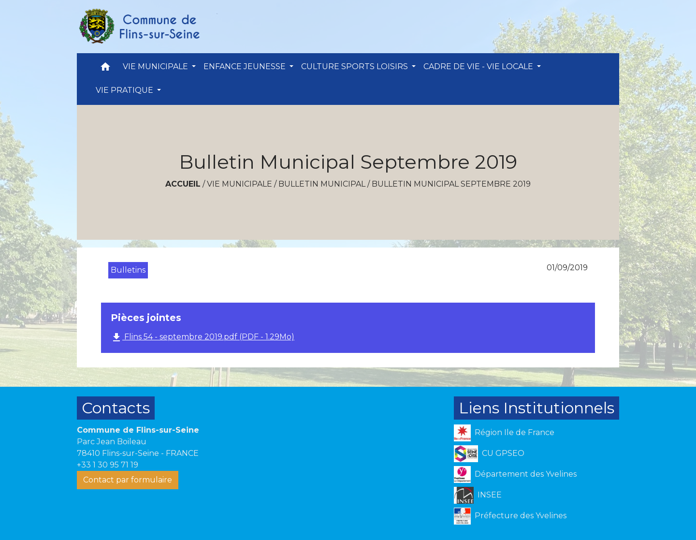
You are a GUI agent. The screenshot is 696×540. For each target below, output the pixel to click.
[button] (105, 69)
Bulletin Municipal (321, 184)
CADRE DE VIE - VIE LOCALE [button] (479, 66)
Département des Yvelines (515, 474)
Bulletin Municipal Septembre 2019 (451, 184)
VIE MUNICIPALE (239, 184)
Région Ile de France (504, 432)
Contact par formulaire (127, 479)
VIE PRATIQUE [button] (125, 90)
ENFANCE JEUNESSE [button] (245, 66)
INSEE (478, 495)
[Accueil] (139, 26)
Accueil (183, 184)
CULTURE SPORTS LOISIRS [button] (355, 66)
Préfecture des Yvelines (510, 516)
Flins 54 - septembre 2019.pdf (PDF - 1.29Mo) (202, 337)
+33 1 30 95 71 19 (107, 464)
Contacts (116, 407)
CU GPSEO (489, 453)
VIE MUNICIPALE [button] (156, 66)
